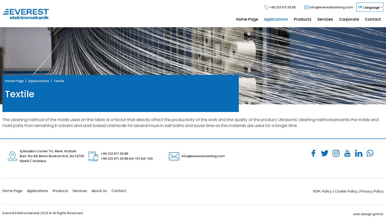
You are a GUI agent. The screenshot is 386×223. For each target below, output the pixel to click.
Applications (37, 190)
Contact (119, 190)
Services (80, 190)
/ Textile (56, 81)
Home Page (14, 81)
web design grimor (368, 214)
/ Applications (36, 81)
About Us (99, 190)
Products (60, 190)
